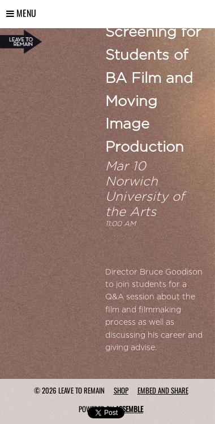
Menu (21, 13)
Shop (121, 390)
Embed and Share (162, 390)
